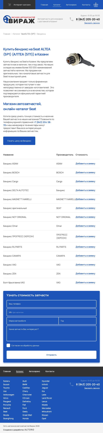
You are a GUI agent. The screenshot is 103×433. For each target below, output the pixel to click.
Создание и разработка (18, 430)
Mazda (45, 404)
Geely (25, 411)
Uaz (5, 391)
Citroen (26, 398)
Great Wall (27, 415)
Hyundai (45, 381)
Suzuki (6, 384)
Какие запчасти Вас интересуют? (51, 333)
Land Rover (47, 398)
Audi (25, 381)
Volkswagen (8, 394)
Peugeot (7, 401)
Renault (6, 408)
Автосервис (71, 4)
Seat (5, 411)
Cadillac (26, 387)
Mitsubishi (47, 411)
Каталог (57, 4)
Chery (25, 391)
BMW (25, 384)
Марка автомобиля (32, 320)
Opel (44, 418)
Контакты (86, 4)
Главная (44, 4)
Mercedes (46, 408)
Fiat (24, 404)
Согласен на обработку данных (25, 345)
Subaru (6, 381)
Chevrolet (27, 394)
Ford (25, 408)
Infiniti (45, 384)
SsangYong (8, 418)
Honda (26, 418)
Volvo (5, 398)
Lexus (44, 401)
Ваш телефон (51, 303)
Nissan (45, 415)
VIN (51, 312)
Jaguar (45, 387)
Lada (44, 394)
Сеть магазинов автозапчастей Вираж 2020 (21, 426)
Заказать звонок (92, 23)
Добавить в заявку (85, 163)
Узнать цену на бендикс (19, 140)
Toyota (6, 387)
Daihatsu (27, 401)
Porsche (7, 404)
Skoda (6, 415)
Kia (43, 391)
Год (77, 320)
